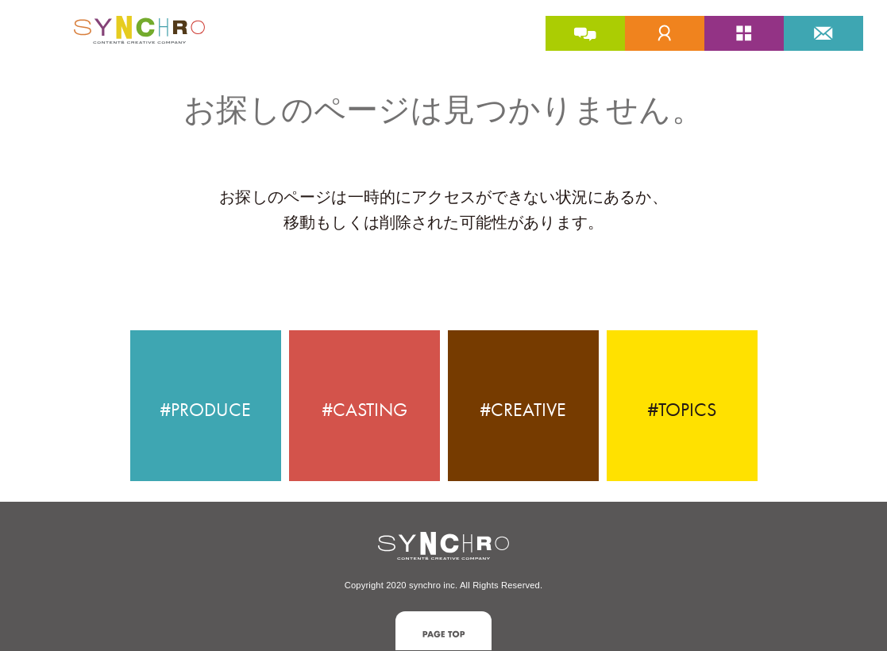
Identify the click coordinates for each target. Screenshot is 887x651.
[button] (443, 630)
